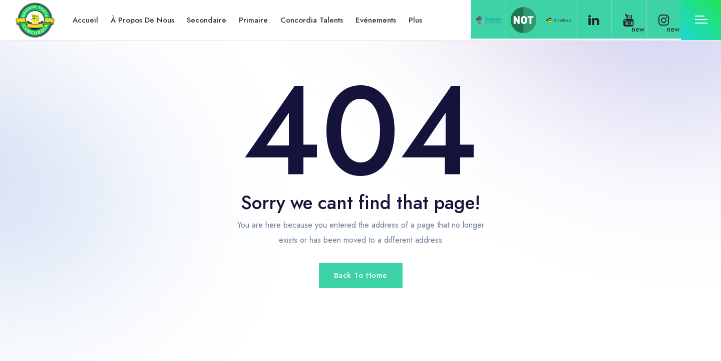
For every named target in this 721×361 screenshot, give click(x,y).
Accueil (85, 20)
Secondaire (206, 20)
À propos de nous (142, 20)
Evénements (375, 20)
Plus (415, 20)
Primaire (253, 20)
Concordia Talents (311, 20)
